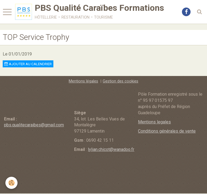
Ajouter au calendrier (28, 64)
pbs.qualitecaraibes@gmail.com (34, 124)
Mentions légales (83, 81)
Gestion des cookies (120, 81)
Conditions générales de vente (167, 131)
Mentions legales (154, 121)
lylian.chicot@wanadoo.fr (111, 149)
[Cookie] (11, 183)
